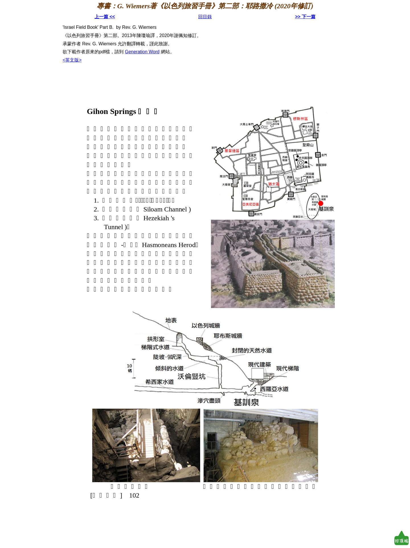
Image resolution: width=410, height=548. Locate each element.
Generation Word (142, 51)
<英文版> (72, 60)
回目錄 (205, 16)
